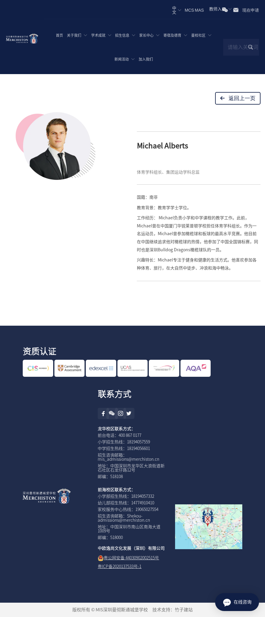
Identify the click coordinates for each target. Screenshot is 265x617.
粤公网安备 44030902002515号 (131, 558)
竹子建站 (184, 609)
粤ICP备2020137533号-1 (119, 566)
